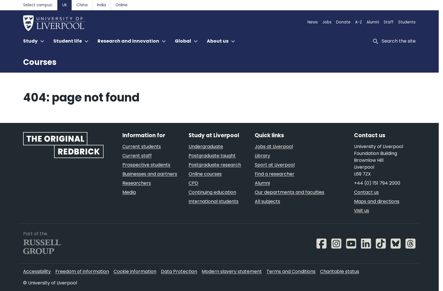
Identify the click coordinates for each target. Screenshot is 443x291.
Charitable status (339, 271)
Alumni (373, 22)
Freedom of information (82, 271)
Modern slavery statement (232, 271)
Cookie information (135, 271)
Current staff (137, 155)
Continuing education (212, 192)
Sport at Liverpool (275, 165)
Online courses (205, 174)
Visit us (361, 210)
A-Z (358, 22)
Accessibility (37, 271)
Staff (389, 22)
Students (407, 22)
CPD (193, 183)
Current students (141, 146)
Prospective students (146, 165)
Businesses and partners (149, 174)
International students (213, 201)
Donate (343, 22)
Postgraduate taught (212, 155)
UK (64, 5)
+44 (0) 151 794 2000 (377, 183)
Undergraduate (206, 146)
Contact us (366, 192)
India (101, 5)
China (82, 5)
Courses (39, 62)
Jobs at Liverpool (274, 146)
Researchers (136, 183)
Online (122, 5)
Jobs (326, 22)
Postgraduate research (215, 165)
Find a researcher (274, 174)
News (313, 22)
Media (129, 192)
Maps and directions (376, 201)
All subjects (267, 201)
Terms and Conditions (290, 271)
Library (262, 155)
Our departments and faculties (289, 192)
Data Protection (179, 271)
